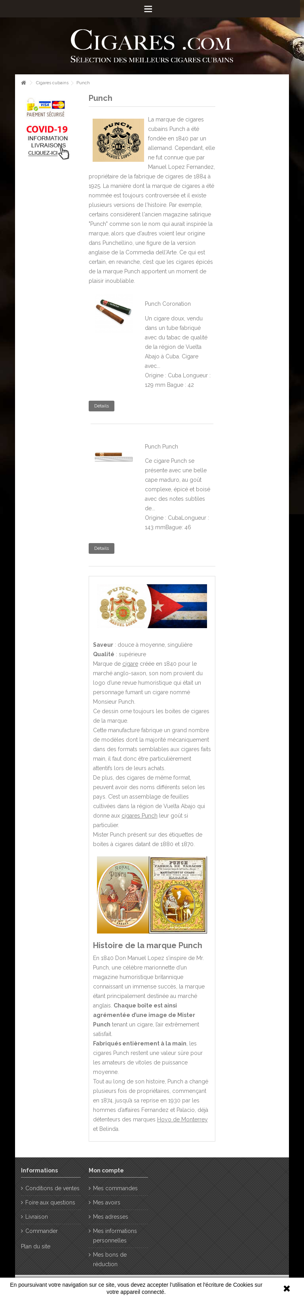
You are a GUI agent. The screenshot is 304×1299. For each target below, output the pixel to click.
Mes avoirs (106, 1202)
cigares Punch (140, 815)
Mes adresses (110, 1217)
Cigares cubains (52, 82)
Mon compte (106, 1170)
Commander (41, 1231)
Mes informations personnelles (115, 1236)
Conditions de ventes (52, 1188)
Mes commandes (115, 1188)
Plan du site (35, 1246)
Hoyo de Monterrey (182, 1119)
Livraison (36, 1217)
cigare (130, 664)
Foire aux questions (50, 1202)
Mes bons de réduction (110, 1259)
